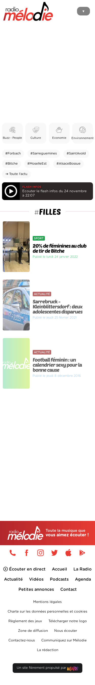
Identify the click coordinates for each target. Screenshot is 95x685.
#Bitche (11, 163)
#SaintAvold (76, 153)
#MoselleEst (37, 163)
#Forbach (13, 153)
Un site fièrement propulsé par (47, 669)
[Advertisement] (47, 72)
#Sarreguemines (43, 153)
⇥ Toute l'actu (16, 174)
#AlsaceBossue (68, 163)
